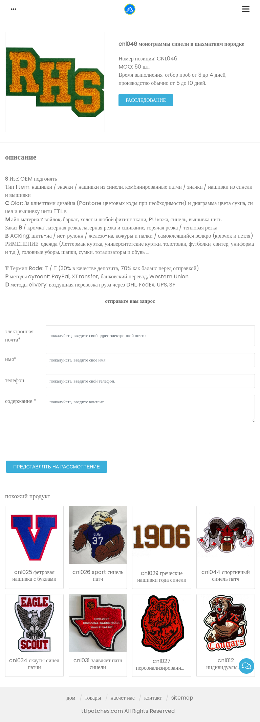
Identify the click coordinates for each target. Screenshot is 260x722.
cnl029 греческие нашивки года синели (161, 577)
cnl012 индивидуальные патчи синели (225, 664)
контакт (153, 698)
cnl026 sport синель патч (98, 575)
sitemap (182, 698)
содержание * (20, 401)
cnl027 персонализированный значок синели (162, 664)
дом (71, 698)
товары (93, 698)
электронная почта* (19, 336)
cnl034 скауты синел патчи (34, 664)
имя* (11, 359)
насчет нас (123, 698)
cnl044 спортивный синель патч (225, 575)
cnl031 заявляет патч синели (97, 664)
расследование (146, 100)
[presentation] (56, 442)
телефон (14, 380)
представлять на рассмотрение (56, 466)
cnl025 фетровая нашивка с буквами (34, 575)
